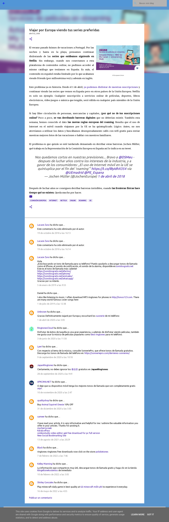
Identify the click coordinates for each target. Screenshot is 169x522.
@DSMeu (125, 157)
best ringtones (98, 334)
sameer (41, 416)
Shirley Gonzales (45, 482)
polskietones (102, 451)
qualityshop (43, 400)
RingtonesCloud (45, 328)
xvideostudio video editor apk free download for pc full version (68, 433)
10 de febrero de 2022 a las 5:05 (53, 474)
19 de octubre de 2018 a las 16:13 (54, 233)
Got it (150, 514)
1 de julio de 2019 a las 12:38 (51, 304)
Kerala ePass (43, 430)
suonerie (100, 316)
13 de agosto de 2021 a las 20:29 (53, 439)
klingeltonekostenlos (47, 470)
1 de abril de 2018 (111, 176)
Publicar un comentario (40, 498)
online (73, 200)
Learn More (137, 514)
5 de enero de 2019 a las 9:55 (51, 285)
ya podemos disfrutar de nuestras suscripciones (111, 87)
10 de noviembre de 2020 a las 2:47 (54, 392)
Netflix (63, 200)
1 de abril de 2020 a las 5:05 (51, 320)
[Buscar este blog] (152, 3)
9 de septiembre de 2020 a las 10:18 (55, 357)
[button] (30, 39)
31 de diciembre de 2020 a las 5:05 (54, 408)
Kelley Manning (44, 464)
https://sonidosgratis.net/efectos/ (54, 271)
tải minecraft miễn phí (91, 487)
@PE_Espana (94, 172)
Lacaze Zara (43, 225)
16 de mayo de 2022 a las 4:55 (52, 491)
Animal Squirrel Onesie (53, 404)
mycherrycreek (44, 428)
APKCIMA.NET (44, 382)
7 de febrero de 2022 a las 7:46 (52, 456)
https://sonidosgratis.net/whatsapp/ (55, 278)
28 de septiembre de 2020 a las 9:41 (55, 374)
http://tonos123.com (122, 297)
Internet (53, 200)
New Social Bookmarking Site (51, 435)
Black (40, 447)
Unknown (42, 311)
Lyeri (39, 346)
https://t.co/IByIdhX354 (108, 169)
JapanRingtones (45, 365)
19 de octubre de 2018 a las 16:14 (54, 249)
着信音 (74, 369)
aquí (39, 388)
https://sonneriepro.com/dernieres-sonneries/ (107, 353)
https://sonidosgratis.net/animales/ (54, 276)
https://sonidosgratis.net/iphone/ (53, 273)
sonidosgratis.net (124, 266)
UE (90, 200)
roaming (82, 200)
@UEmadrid (74, 172)
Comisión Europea (38, 200)
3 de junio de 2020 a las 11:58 (52, 338)
